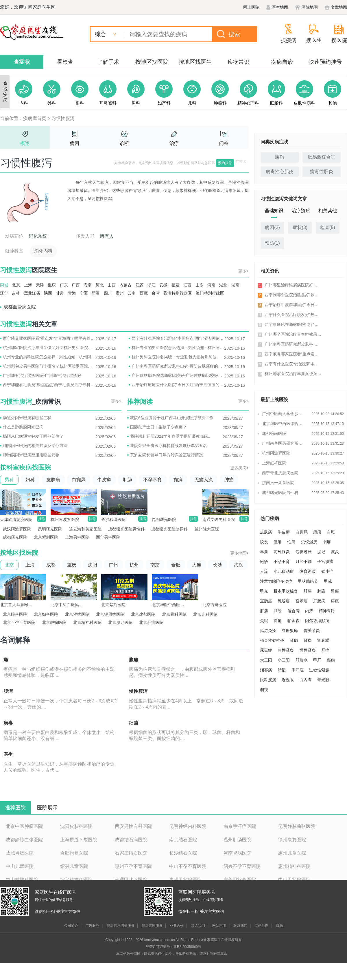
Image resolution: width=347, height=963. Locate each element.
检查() (327, 227)
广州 (113, 564)
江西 (187, 285)
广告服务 (92, 926)
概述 (24, 143)
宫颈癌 (302, 601)
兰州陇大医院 (207, 529)
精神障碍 (327, 610)
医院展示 (47, 808)
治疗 (174, 143)
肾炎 (308, 640)
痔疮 (335, 601)
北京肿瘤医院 (54, 622)
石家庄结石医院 (131, 853)
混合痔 (293, 610)
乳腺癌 (284, 601)
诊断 (124, 143)
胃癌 (335, 591)
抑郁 (278, 620)
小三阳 (284, 660)
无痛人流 (203, 479)
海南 (88, 285)
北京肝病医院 (151, 622)
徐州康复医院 (292, 839)
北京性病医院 (77, 614)
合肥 (175, 564)
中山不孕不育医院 (187, 866)
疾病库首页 (34, 118)
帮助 (279, 926)
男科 (9, 479)
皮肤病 (53, 479)
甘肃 (60, 293)
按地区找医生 (195, 62)
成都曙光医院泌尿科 (169, 529)
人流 (264, 571)
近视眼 (288, 679)
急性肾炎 (286, 650)
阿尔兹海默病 (317, 620)
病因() (272, 227)
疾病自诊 (282, 62)
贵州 (120, 293)
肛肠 (127, 479)
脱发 (264, 541)
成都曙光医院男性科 (126, 529)
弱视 (264, 689)
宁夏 (84, 293)
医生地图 (277, 7)
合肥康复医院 (74, 853)
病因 (74, 143)
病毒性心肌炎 (280, 171)
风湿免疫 (268, 630)
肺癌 (321, 591)
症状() (300, 227)
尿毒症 (266, 650)
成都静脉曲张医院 (24, 839)
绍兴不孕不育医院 (242, 866)
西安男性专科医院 (133, 826)
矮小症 (327, 571)
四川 (108, 293)
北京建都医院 (143, 614)
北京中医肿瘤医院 (24, 826)
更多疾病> (239, 468)
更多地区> (239, 553)
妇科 (30, 479)
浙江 (151, 285)
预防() (272, 243)
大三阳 (266, 660)
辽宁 (4, 293)
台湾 (156, 293)
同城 (4, 285)
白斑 (331, 532)
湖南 (235, 285)
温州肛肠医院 (237, 839)
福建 (175, 285)
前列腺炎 (282, 551)
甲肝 (317, 660)
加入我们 (198, 926)
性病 (291, 541)
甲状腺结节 (308, 581)
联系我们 (240, 926)
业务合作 (177, 926)
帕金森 (293, 620)
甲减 (328, 581)
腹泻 (279, 157)
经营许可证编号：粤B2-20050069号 (173, 947)
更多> (243, 271)
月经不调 (304, 561)
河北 (100, 285)
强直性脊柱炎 (272, 640)
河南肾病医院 (237, 853)
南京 (155, 564)
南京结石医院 (183, 839)
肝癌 (308, 591)
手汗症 (297, 670)
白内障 (306, 679)
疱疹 (264, 561)
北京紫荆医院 (46, 537)
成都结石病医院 (131, 839)
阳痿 (327, 541)
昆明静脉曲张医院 (296, 826)
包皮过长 (304, 551)
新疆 (96, 293)
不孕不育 (152, 479)
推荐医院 (15, 808)
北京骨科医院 (174, 614)
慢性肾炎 (308, 650)
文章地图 (336, 7)
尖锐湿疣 (309, 541)
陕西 (48, 293)
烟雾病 (266, 670)
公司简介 (71, 926)
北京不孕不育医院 (19, 622)
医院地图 (306, 7)
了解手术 (108, 62)
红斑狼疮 (290, 630)
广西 (76, 285)
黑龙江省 (32, 293)
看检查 (65, 62)
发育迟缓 (308, 571)
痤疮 (278, 541)
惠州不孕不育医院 (133, 866)
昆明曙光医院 (50, 529)
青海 (72, 293)
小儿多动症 (284, 571)
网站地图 (262, 926)
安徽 (163, 285)
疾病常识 (239, 62)
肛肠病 (319, 601)
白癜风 (302, 532)
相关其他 (327, 210)
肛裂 (278, 610)
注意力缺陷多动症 (276, 581)
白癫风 (79, 479)
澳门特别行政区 (210, 293)
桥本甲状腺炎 (286, 591)
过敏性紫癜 (319, 670)
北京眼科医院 (15, 614)
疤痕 (317, 532)
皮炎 (335, 551)
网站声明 (219, 926)
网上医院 (251, 7)
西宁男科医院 (108, 537)
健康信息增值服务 (120, 926)
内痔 (309, 610)
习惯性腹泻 (63, 118)
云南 (132, 293)
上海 (28, 285)
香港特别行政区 (177, 293)
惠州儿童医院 (292, 853)
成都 (51, 564)
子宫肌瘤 (325, 561)
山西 (112, 285)
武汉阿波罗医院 (17, 529)
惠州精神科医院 (294, 866)
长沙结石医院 (183, 853)
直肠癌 (266, 601)
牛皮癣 (104, 479)
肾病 (294, 640)
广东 (64, 285)
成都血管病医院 (19, 306)
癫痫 (178, 479)
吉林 (16, 293)
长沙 (217, 564)
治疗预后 (300, 210)
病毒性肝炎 (321, 171)
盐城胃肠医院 (20, 853)
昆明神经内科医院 (187, 826)
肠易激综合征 (321, 157)
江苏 (140, 285)
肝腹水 (302, 660)
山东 (199, 285)
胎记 (321, 551)
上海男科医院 (77, 537)
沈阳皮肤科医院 (76, 826)
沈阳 (92, 564)
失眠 (264, 620)
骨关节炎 (312, 630)
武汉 (238, 564)
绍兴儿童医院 (74, 866)
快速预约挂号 (325, 62)
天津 (40, 285)
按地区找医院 (151, 62)
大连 (196, 564)
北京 (16, 285)
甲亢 (264, 591)
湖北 (223, 285)
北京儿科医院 (205, 614)
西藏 (144, 293)
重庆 (52, 285)
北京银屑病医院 (110, 614)
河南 (211, 285)
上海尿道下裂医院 (78, 839)
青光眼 (323, 679)
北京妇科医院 (46, 614)
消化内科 (43, 250)
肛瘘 (264, 610)
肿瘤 (229, 479)
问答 (223, 143)
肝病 (325, 650)
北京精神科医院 (87, 622)
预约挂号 (225, 163)
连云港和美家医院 (85, 529)
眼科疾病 (268, 679)
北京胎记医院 (120, 622)
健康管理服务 (152, 926)
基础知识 (274, 210)
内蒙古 (125, 285)
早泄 (264, 551)
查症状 (22, 62)
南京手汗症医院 (240, 826)
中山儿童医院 (20, 866)
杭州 (134, 564)
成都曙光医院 (15, 537)
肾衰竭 (323, 640)
